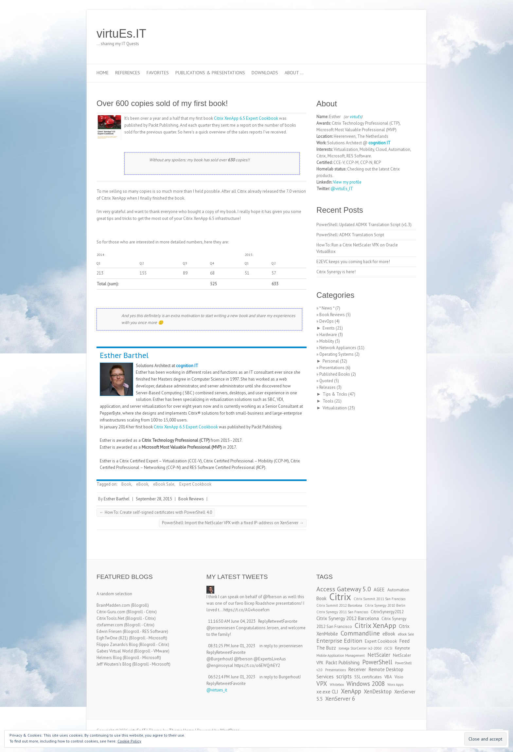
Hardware (328, 334)
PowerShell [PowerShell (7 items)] (377, 662)
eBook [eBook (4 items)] (388, 634)
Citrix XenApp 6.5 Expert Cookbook (246, 118)
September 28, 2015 (154, 499)
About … (294, 73)
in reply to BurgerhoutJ (280, 677)
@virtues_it (216, 690)
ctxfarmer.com (110, 625)
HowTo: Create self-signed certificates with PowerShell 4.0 (155, 512)
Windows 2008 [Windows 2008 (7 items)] (365, 684)
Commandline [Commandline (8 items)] (360, 633)
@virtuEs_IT (342, 188)
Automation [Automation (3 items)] (398, 590)
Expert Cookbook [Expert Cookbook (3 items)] (381, 641)
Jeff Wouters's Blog (114, 664)
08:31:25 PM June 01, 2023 (231, 646)
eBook (142, 484)
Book (126, 484)
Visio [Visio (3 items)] (399, 677)
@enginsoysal (219, 665)
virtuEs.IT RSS (400, 34)
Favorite (290, 621)
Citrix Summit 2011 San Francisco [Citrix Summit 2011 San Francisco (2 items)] (379, 599)
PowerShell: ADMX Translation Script (350, 235)
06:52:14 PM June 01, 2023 (231, 677)
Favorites (158, 73)
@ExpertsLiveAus (270, 659)
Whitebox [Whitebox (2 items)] (337, 684)
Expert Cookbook (195, 484)
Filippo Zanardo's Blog (117, 644)
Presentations (332, 367)
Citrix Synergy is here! (336, 272)
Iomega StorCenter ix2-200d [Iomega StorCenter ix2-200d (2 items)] (360, 648)
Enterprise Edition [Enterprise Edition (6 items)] (339, 640)
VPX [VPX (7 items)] (321, 684)
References (127, 73)
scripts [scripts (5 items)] (344, 676)
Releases (327, 387)
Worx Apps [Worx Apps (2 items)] (395, 684)
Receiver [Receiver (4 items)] (357, 669)
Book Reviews (191, 499)
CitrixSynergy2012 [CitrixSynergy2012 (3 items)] (387, 612)
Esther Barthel (124, 355)
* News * (326, 308)
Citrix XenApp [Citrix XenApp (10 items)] (375, 625)
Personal (331, 361)
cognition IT (187, 365)
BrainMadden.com (113, 605)
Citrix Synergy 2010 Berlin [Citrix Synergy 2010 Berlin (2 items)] (385, 605)
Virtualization (335, 408)
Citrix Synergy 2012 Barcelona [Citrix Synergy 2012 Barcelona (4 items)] (347, 618)
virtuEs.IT (121, 33)
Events (329, 328)
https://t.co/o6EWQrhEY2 (257, 665)
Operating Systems (336, 354)
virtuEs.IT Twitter (380, 34)
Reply (263, 621)
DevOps (326, 321)
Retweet (275, 621)
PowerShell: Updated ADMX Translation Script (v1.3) (364, 224)
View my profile (347, 182)
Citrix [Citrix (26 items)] (340, 596)
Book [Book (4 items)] (321, 598)
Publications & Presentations (210, 73)
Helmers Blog (109, 657)
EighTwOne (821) (112, 638)
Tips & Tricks (335, 394)
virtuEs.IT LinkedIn (390, 34)
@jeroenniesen (220, 628)
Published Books (334, 374)
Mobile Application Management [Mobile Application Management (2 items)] (340, 655)
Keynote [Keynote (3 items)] (402, 648)
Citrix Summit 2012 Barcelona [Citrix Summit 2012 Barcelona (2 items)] (339, 605)
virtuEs (355, 116)
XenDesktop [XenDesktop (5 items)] (378, 691)
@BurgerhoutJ (219, 659)
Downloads (265, 73)
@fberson (272, 597)
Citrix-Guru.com (111, 612)
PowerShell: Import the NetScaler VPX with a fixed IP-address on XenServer (233, 523)
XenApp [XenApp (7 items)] (351, 691)
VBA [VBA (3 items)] (388, 677)
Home (103, 73)
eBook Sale (163, 484)
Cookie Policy (129, 741)
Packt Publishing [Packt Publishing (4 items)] (343, 662)
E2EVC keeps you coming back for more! (353, 261)
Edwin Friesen (109, 631)
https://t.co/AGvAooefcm (246, 610)
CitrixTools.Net (110, 618)
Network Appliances (337, 347)
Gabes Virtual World (115, 651)
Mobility (326, 341)
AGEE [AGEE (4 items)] (379, 589)
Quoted (326, 381)
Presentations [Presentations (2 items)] (335, 670)
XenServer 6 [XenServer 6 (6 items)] (340, 698)
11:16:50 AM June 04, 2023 (232, 621)
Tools (328, 401)
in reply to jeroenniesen (281, 646)
